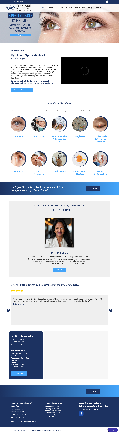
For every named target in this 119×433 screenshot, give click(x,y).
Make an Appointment (21, 35)
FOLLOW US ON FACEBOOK (89, 409)
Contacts (18, 171)
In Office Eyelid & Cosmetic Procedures (100, 139)
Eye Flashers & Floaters (80, 172)
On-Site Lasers (59, 171)
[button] (8, 310)
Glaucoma (39, 136)
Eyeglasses (80, 136)
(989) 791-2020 (17, 2)
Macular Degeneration (100, 172)
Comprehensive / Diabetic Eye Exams (59, 139)
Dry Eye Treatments (39, 172)
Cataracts (18, 136)
